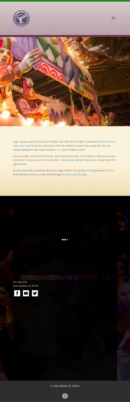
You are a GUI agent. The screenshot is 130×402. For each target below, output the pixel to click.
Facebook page (78, 174)
